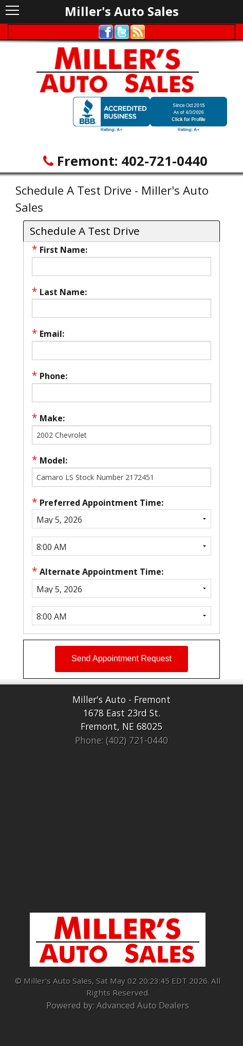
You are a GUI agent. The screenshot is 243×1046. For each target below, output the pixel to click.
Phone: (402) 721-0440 (121, 740)
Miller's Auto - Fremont (121, 699)
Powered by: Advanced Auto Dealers (117, 1005)
